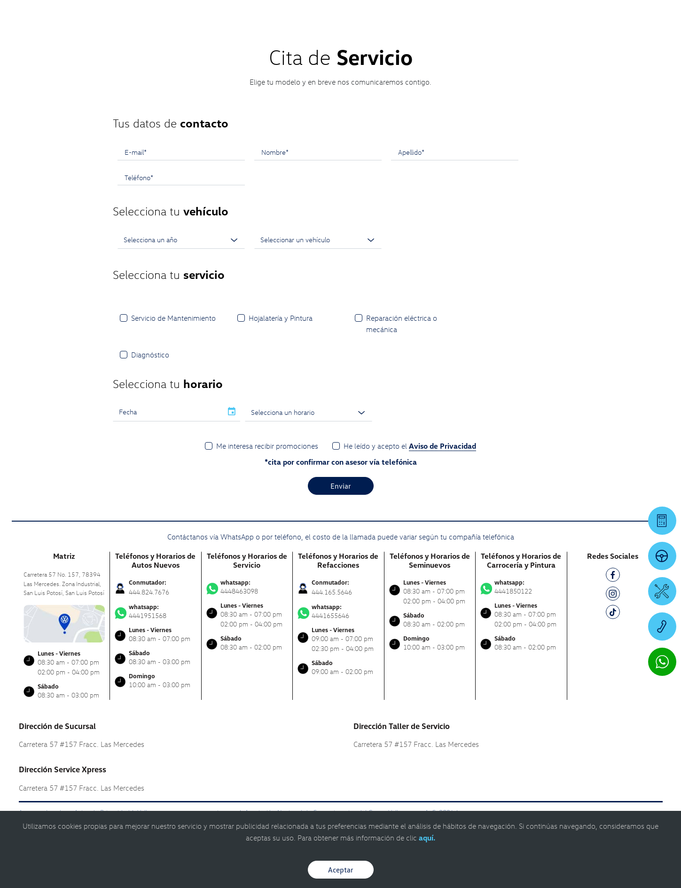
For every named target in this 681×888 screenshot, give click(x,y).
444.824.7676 (149, 592)
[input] (168, 412)
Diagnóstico (150, 354)
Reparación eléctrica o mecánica (401, 323)
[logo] (421, 33)
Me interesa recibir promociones (267, 446)
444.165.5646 (332, 592)
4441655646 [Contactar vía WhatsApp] (338, 611)
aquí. (427, 837)
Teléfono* (139, 177)
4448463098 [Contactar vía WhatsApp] (247, 587)
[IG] (613, 595)
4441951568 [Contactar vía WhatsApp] (155, 611)
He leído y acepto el (410, 446)
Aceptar (340, 869)
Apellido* (411, 152)
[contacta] (64, 622)
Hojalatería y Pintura (281, 318)
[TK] (613, 614)
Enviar (340, 486)
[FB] (613, 576)
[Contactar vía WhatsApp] (662, 662)
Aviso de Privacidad (442, 446)
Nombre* (275, 152)
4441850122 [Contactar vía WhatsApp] (521, 587)
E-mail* (136, 152)
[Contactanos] (509, 14)
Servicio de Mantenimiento (173, 318)
